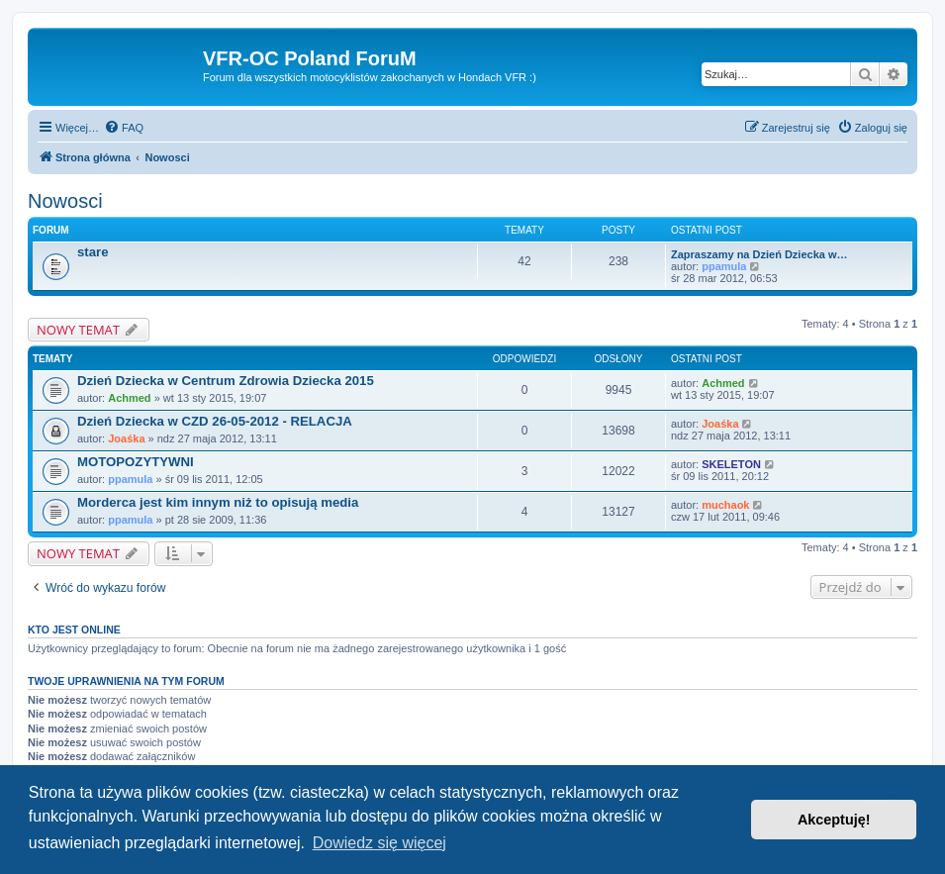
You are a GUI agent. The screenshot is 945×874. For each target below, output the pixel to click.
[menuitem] (123, 128)
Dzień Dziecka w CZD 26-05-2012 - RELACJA (214, 421)
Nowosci (65, 201)
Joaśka (126, 438)
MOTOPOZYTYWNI (135, 461)
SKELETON (731, 464)
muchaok (725, 505)
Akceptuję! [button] (834, 819)
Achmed (129, 398)
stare (93, 251)
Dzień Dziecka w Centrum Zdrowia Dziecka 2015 (225, 380)
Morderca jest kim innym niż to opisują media (217, 502)
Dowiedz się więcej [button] (379, 842)
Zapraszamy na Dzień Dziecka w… (759, 254)
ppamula (724, 266)
